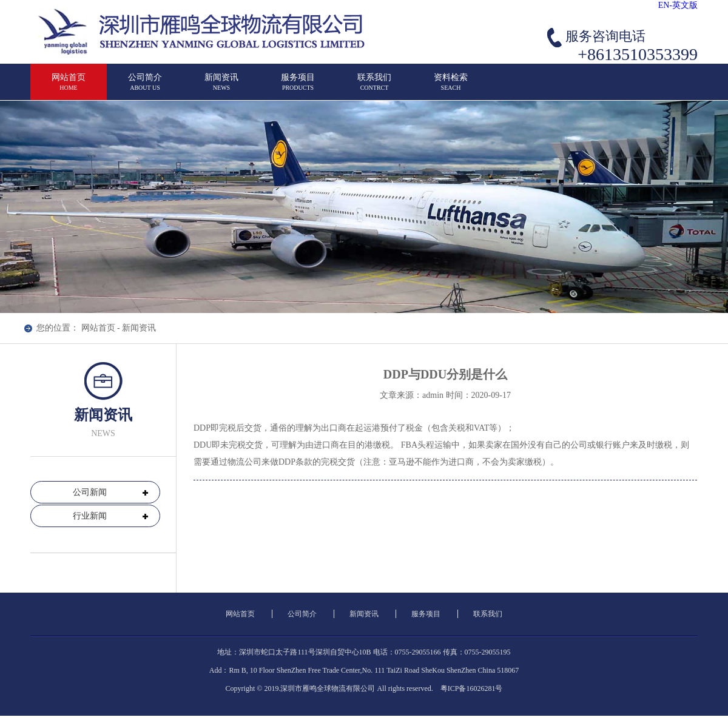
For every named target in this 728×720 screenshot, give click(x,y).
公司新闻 (90, 492)
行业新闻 (90, 515)
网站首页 (98, 327)
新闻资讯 (139, 327)
